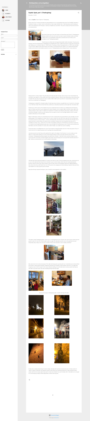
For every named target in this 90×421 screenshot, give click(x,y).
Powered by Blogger (54, 415)
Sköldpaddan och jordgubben (39, 3)
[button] (78, 13)
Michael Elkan (56, 417)
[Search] (81, 3)
